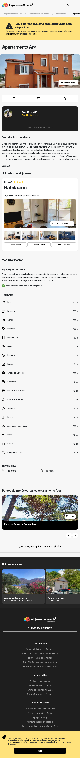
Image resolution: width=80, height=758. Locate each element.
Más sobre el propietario (40, 128)
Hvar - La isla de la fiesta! (40, 658)
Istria (35, 34)
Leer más (7, 166)
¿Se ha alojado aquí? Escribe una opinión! (40, 546)
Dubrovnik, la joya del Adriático (40, 649)
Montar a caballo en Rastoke (40, 722)
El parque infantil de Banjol (40, 713)
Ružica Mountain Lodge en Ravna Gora (40, 726)
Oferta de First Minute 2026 (40, 690)
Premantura (13, 34)
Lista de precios (63, 245)
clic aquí (30, 740)
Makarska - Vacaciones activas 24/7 (40, 666)
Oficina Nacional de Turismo (40, 694)
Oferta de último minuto (40, 685)
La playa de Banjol (40, 717)
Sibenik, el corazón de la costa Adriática (40, 653)
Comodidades (15, 245)
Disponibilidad (39, 245)
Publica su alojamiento (40, 681)
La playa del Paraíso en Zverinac (40, 708)
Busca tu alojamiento (40, 627)
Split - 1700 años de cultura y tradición (40, 662)
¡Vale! (40, 751)
